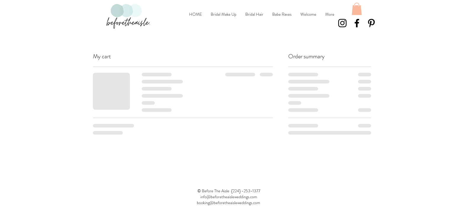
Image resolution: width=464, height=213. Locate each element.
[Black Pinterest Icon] (371, 23)
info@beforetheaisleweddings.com (228, 197)
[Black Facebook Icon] (356, 23)
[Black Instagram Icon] (342, 23)
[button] (357, 9)
